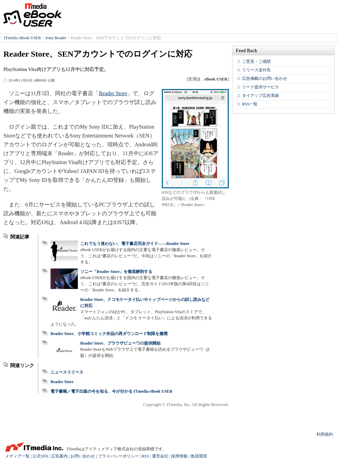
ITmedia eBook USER (32, 15)
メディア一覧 (17, 456)
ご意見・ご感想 (256, 61)
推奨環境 (199, 456)
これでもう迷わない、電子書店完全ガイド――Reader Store (134, 243)
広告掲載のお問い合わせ (264, 78)
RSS (145, 456)
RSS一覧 (249, 104)
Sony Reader (55, 37)
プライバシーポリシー (118, 456)
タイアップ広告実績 (260, 95)
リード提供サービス (260, 87)
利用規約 (324, 434)
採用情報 (179, 456)
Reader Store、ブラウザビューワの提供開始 (120, 343)
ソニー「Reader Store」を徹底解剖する (116, 271)
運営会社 (160, 456)
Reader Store (113, 93)
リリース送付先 (256, 70)
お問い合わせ (82, 456)
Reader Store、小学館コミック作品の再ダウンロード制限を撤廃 (109, 333)
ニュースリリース (67, 372)
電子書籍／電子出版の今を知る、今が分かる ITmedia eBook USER (111, 391)
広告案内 (59, 456)
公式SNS (40, 456)
